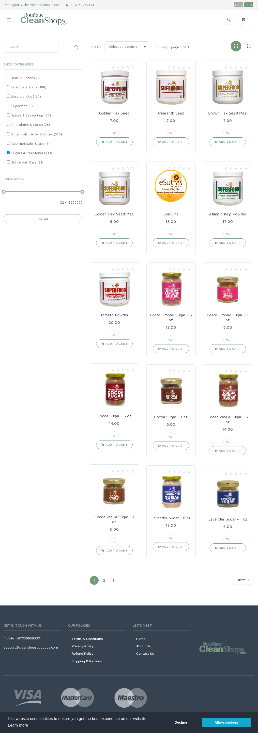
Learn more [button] (18, 725)
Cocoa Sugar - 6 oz (114, 416)
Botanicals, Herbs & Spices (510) (36, 134)
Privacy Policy (83, 646)
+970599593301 (80, 5)
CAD (238, 5)
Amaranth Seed (170, 113)
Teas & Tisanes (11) (26, 78)
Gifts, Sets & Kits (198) (28, 87)
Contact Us (145, 653)
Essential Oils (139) (26, 96)
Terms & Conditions (87, 638)
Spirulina (171, 214)
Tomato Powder (114, 315)
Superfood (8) (22, 106)
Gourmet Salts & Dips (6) (30, 143)
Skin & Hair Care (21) (27, 162)
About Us (143, 646)
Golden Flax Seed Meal (114, 214)
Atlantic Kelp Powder (227, 214)
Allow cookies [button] (226, 722)
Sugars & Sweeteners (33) (31, 153)
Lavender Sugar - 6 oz (171, 518)
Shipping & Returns (87, 661)
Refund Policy (82, 653)
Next (243, 580)
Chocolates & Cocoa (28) (30, 124)
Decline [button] (181, 722)
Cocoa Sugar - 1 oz (171, 417)
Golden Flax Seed (114, 113)
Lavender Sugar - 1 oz (227, 519)
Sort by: (96, 47)
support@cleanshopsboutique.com (32, 5)
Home (140, 638)
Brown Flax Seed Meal (227, 113)
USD (248, 5)
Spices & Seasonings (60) (31, 115)
